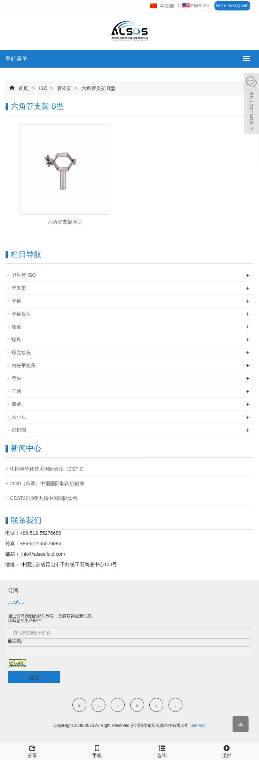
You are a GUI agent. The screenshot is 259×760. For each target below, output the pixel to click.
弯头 (16, 378)
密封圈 (18, 430)
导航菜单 (16, 59)
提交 (34, 677)
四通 (16, 404)
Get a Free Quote (232, 5)
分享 (32, 750)
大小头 (18, 417)
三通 (16, 391)
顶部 (226, 750)
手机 (97, 750)
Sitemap (198, 725)
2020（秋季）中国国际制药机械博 (47, 483)
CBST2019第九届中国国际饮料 (44, 498)
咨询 (162, 750)
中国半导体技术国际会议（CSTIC (46, 469)
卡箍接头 (21, 314)
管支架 (64, 88)
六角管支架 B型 (97, 88)
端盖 (16, 326)
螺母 (16, 339)
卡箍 (16, 301)
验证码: (15, 641)
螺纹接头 (21, 352)
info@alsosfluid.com (42, 554)
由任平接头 (23, 365)
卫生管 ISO (23, 275)
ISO (43, 88)
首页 (23, 88)
